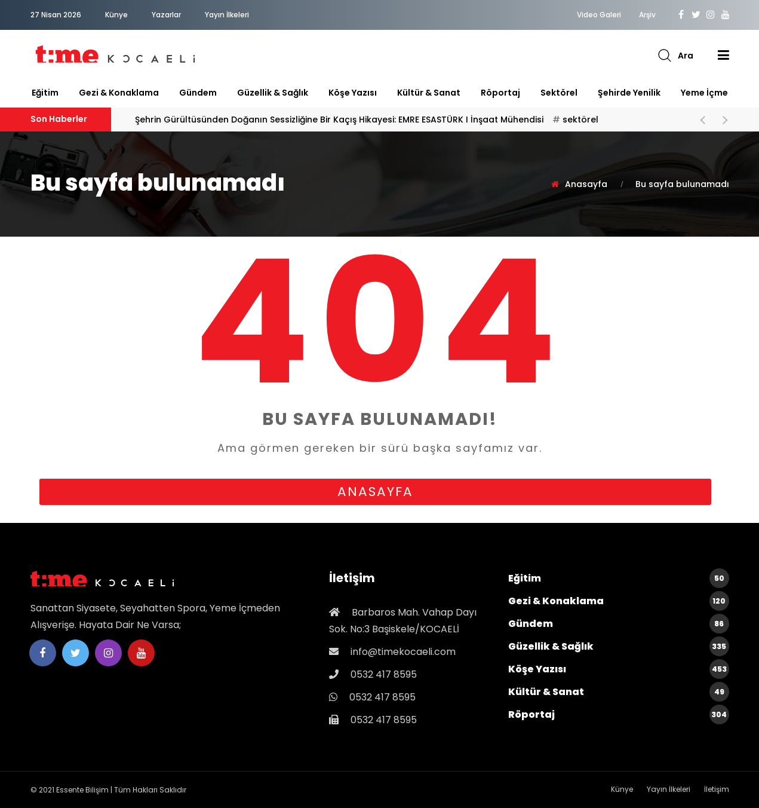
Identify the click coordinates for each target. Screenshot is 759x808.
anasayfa (375, 491)
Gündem (198, 93)
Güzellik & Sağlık (272, 93)
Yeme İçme (704, 93)
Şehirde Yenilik (629, 93)
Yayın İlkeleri (227, 15)
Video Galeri (599, 15)
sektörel (558, 93)
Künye (116, 15)
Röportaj (500, 93)
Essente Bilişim (82, 790)
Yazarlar (166, 15)
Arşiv (647, 15)
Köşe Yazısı (352, 93)
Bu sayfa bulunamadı (682, 184)
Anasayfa (586, 184)
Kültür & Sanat (428, 93)
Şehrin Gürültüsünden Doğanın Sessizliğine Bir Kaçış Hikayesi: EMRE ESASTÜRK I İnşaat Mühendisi (366, 119)
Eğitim (45, 93)
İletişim (716, 789)
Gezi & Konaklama (119, 93)
